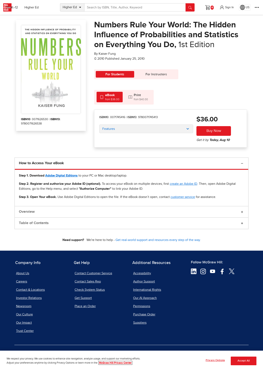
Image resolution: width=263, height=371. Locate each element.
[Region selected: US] (245, 7)
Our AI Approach (145, 298)
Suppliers (139, 322)
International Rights (147, 289)
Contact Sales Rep (88, 281)
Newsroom (23, 306)
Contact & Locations (30, 289)
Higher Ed (41, 7)
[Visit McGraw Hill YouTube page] (212, 271)
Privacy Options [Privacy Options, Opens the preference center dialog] (215, 360)
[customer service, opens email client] (183, 197)
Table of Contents (34, 223)
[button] (226, 7)
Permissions (141, 306)
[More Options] (257, 7)
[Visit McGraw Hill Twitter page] (231, 271)
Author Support (144, 281)
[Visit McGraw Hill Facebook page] (222, 271)
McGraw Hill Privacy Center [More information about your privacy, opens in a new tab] (115, 363)
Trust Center (25, 331)
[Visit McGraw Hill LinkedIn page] (193, 271)
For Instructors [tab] (156, 74)
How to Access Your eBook (41, 163)
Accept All (244, 360)
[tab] (110, 97)
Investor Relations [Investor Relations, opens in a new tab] (29, 298)
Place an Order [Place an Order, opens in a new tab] (85, 306)
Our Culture (24, 314)
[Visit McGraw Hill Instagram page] (203, 271)
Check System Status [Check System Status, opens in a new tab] (90, 289)
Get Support (83, 298)
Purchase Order (144, 314)
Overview (27, 212)
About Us (22, 273)
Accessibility (142, 273)
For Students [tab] (114, 74)
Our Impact (24, 322)
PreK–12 (22, 7)
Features (108, 128)
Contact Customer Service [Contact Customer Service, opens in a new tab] (93, 273)
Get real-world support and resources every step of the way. (158, 240)
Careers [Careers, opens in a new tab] (21, 281)
